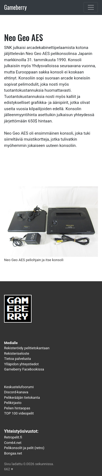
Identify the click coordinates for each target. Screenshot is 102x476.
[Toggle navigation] (91, 7)
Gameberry (15, 7)
